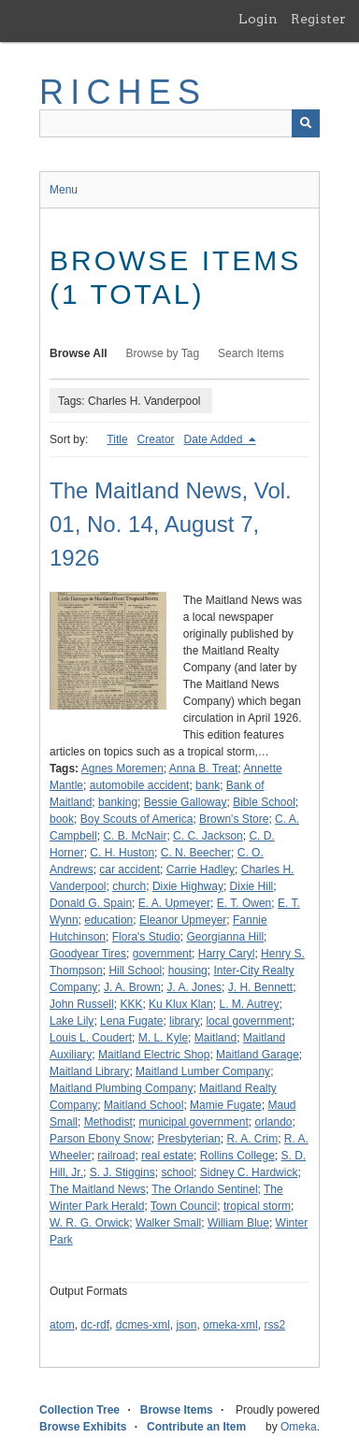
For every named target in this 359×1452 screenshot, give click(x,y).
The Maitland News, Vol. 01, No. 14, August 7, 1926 (171, 524)
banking (117, 802)
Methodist (108, 1122)
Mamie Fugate (226, 1105)
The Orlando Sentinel (204, 1189)
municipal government (193, 1122)
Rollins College (237, 1155)
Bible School (264, 802)
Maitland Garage (257, 1054)
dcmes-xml (143, 1324)
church (129, 886)
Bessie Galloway (185, 802)
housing (188, 970)
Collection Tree (79, 1409)
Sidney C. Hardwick (249, 1172)
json (186, 1324)
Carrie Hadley (200, 869)
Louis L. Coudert (91, 1037)
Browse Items (176, 1409)
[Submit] (306, 123)
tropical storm (257, 1206)
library (184, 1021)
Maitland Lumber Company (203, 1071)
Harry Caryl (226, 953)
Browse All (79, 353)
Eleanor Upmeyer (182, 920)
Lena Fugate (131, 1021)
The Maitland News (98, 1189)
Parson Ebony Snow (100, 1138)
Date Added (215, 439)
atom (62, 1324)
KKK (131, 1004)
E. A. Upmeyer (174, 903)
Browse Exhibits (82, 1426)
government (162, 953)
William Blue (238, 1222)
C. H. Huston (122, 852)
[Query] (179, 123)
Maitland (215, 1037)
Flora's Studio (146, 936)
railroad (116, 1155)
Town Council (184, 1206)
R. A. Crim (252, 1138)
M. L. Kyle (163, 1037)
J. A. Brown (132, 987)
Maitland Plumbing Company (121, 1088)
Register (318, 18)
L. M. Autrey (249, 1004)
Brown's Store (233, 819)
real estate (167, 1155)
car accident (129, 869)
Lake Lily (71, 1021)
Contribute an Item (196, 1426)
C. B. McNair (134, 835)
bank (207, 785)
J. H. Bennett (260, 987)
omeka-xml (230, 1324)
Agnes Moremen (122, 768)
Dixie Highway (187, 886)
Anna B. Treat (203, 768)
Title (117, 439)
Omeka (298, 1426)
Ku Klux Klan (181, 1004)
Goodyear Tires (88, 953)
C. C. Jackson (208, 835)
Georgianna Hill (225, 936)
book (62, 819)
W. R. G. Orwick (89, 1222)
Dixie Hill (252, 886)
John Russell (82, 1004)
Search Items (251, 353)
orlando (273, 1122)
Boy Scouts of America (137, 819)
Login (258, 18)
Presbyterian (188, 1138)
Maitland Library (89, 1071)
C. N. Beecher (196, 852)
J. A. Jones (194, 987)
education (108, 920)
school (177, 1172)
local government (248, 1021)
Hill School (135, 970)
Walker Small (168, 1222)
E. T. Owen (244, 903)
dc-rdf (94, 1324)
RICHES (123, 92)
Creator (156, 439)
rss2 (274, 1324)
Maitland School (143, 1105)
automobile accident (140, 785)
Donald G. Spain (91, 903)
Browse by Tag (163, 353)
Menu (64, 189)
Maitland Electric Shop (153, 1054)
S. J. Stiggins (122, 1172)
